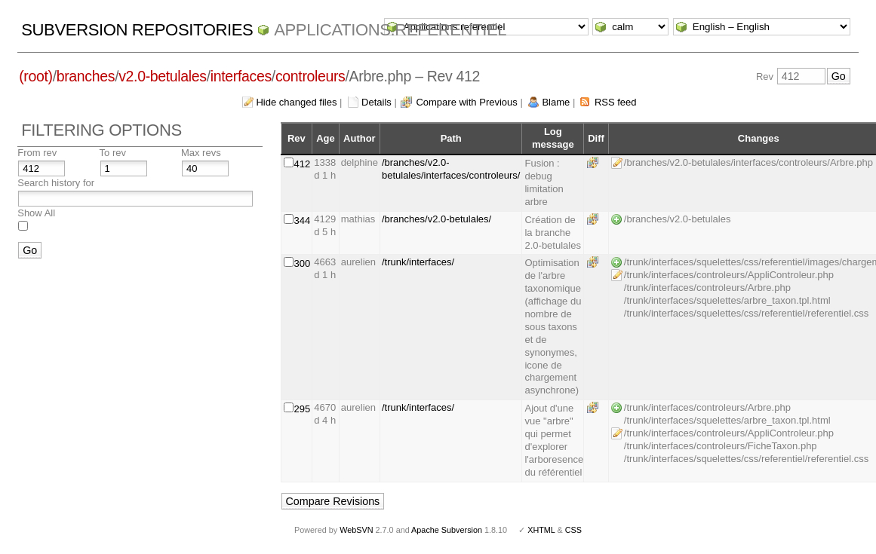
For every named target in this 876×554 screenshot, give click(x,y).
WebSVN (356, 529)
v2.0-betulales (162, 76)
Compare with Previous (466, 102)
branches (86, 76)
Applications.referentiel (390, 29)
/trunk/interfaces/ (418, 262)
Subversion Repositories (137, 29)
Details (376, 102)
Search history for (55, 182)
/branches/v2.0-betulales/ (436, 219)
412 (302, 164)
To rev (113, 152)
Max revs (201, 152)
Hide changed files (296, 102)
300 (302, 263)
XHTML (541, 529)
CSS (573, 529)
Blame (556, 102)
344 (302, 220)
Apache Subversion (446, 529)
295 (302, 409)
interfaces (241, 76)
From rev (37, 152)
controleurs (310, 76)
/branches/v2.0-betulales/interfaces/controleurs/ (451, 169)
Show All (36, 213)
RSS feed (616, 102)
